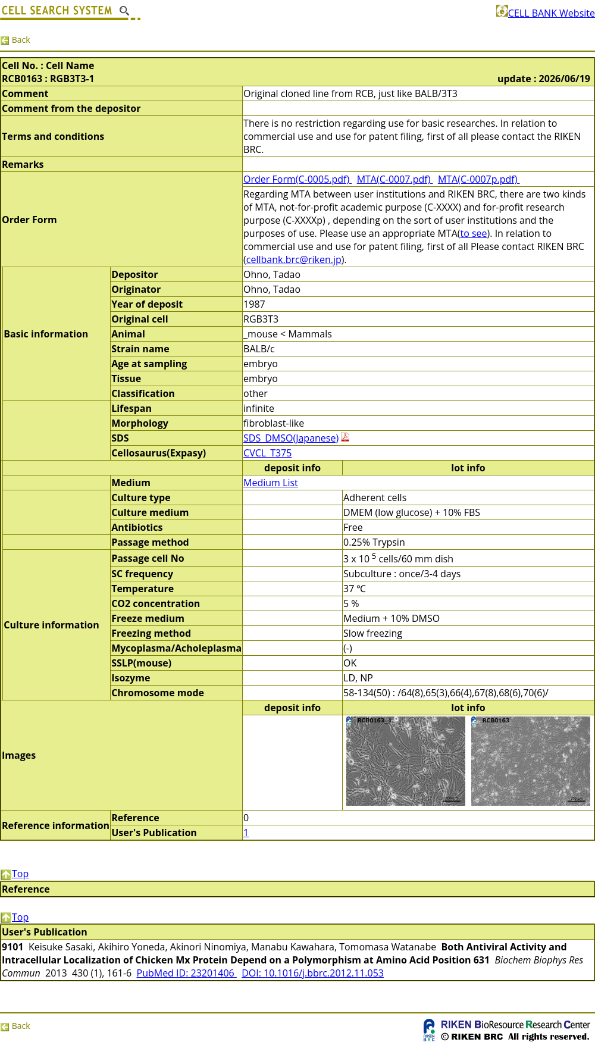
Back (15, 39)
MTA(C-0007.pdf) (395, 179)
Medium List (270, 482)
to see (473, 233)
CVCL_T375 (267, 452)
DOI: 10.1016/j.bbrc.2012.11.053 (313, 973)
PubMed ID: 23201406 (187, 973)
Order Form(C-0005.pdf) (297, 179)
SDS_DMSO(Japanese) (291, 438)
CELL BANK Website (545, 13)
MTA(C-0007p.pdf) (479, 179)
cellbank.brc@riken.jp (294, 259)
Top (14, 873)
